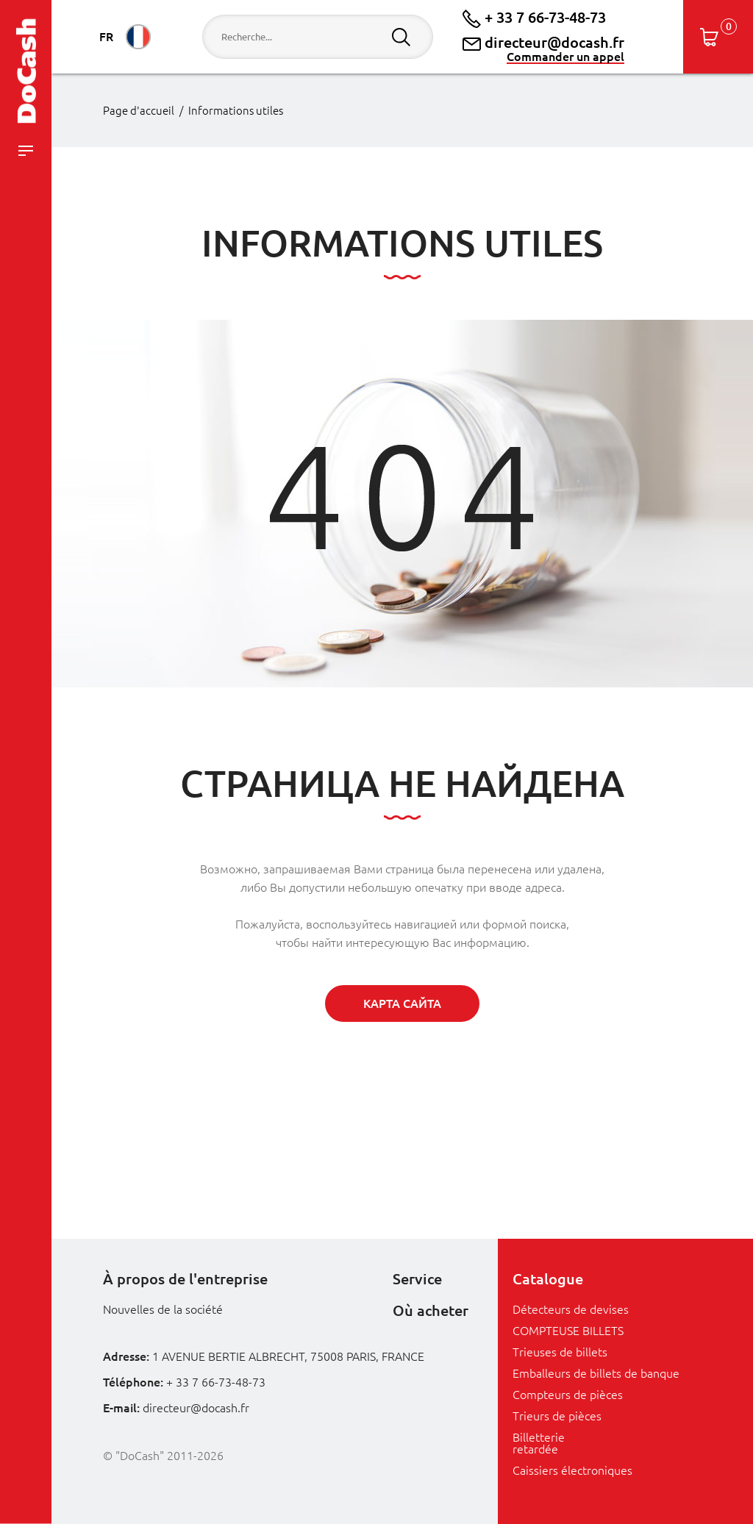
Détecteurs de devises (571, 1309)
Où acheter (430, 1310)
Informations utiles (235, 110)
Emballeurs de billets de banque (596, 1373)
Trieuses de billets (560, 1352)
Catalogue (548, 1278)
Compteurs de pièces (568, 1394)
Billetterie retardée (539, 1443)
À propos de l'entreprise (185, 1278)
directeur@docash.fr (543, 43)
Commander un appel (565, 57)
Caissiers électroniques (572, 1470)
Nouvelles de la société (163, 1309)
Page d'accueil (138, 110)
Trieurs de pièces (557, 1416)
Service (417, 1278)
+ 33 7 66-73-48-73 (534, 17)
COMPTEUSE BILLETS (568, 1330)
